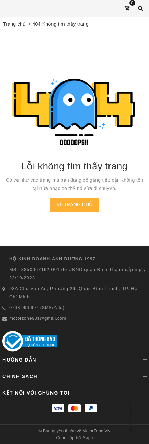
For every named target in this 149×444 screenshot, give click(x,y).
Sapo (88, 437)
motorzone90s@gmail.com (37, 318)
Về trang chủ (74, 204)
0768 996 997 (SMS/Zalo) (36, 307)
